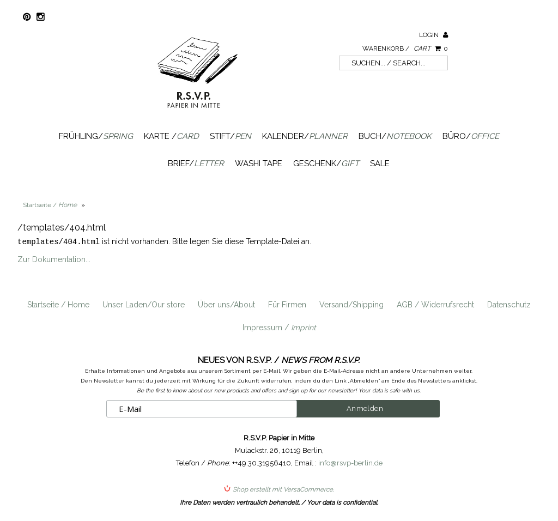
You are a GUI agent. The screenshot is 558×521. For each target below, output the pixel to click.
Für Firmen (287, 304)
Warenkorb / (405, 48)
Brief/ (196, 163)
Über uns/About (226, 304)
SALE (380, 163)
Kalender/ (305, 136)
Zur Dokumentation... (53, 259)
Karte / (171, 136)
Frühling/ (96, 136)
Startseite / (50, 205)
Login (433, 35)
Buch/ (395, 136)
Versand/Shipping (351, 304)
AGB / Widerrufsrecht (435, 304)
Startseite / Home (58, 304)
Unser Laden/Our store (143, 304)
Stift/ (230, 136)
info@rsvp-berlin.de (350, 462)
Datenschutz (509, 304)
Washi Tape (258, 163)
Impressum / (279, 327)
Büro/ (470, 136)
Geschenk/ (326, 163)
